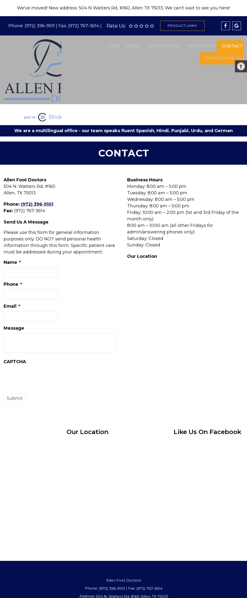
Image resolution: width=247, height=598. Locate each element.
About (132, 44)
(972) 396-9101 (40, 25)
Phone (13, 251)
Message (14, 295)
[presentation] (40, 343)
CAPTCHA (15, 329)
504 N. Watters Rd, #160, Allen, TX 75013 (132, 564)
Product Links (182, 25)
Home (111, 44)
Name (12, 229)
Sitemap (67, 588)
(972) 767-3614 (84, 25)
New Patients (161, 44)
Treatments (199, 44)
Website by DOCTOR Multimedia (158, 588)
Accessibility (87, 588)
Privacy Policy (113, 588)
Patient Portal (221, 52)
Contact (230, 44)
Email (12, 273)
